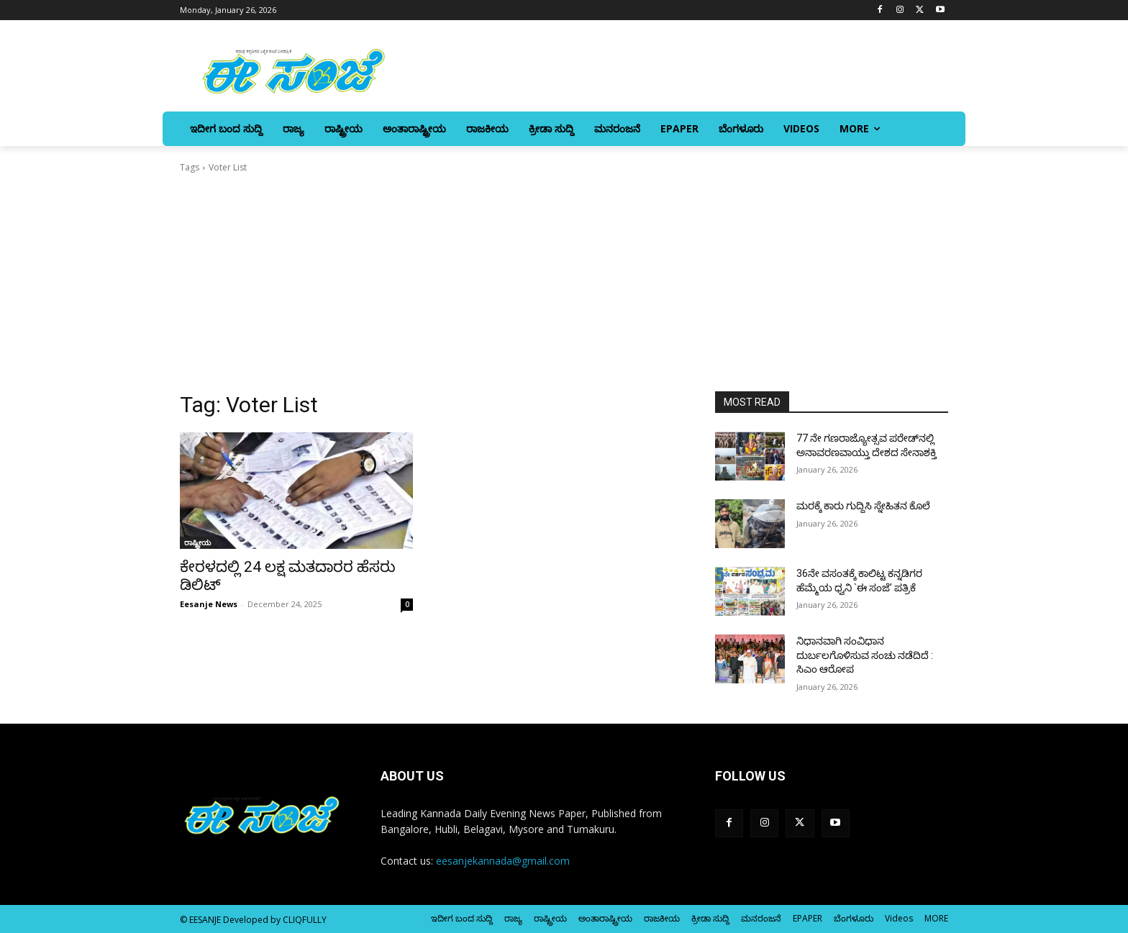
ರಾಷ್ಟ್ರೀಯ (197, 542)
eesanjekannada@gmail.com (503, 861)
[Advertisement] (564, 282)
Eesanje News (208, 604)
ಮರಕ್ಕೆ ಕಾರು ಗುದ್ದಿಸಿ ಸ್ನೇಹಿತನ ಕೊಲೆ (863, 505)
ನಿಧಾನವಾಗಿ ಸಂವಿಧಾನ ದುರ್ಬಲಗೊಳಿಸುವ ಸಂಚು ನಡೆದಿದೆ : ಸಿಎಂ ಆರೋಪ (864, 655)
